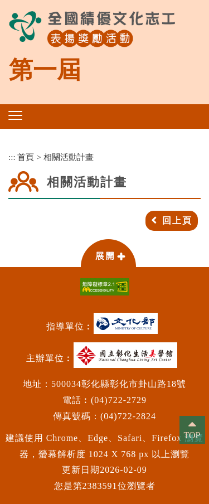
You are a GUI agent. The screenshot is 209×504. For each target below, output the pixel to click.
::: (12, 157)
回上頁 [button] (177, 220)
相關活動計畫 (68, 157)
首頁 (25, 157)
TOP (192, 435)
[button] (15, 115)
